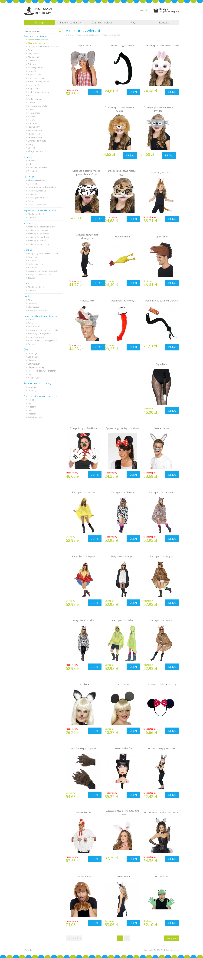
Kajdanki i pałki (34, 74)
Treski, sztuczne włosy (38, 310)
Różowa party (34, 127)
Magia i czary (33, 88)
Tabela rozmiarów (70, 22)
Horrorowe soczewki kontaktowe (43, 187)
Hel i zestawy (33, 326)
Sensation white (35, 137)
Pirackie (31, 116)
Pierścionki (33, 171)
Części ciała (33, 60)
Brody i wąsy (33, 257)
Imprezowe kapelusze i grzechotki (43, 330)
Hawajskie (32, 71)
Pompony (32, 123)
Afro (30, 300)
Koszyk (169, 10)
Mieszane (32, 406)
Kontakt (164, 22)
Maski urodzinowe (36, 337)
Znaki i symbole (35, 417)
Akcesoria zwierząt (37, 43)
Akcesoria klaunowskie (38, 39)
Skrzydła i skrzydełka (37, 140)
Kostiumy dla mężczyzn (38, 244)
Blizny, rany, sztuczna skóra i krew (43, 253)
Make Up (32, 260)
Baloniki (31, 319)
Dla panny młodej (36, 367)
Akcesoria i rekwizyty (37, 180)
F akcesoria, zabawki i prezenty (42, 370)
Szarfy (30, 144)
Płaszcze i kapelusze (37, 204)
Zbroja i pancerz (35, 151)
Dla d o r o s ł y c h (36, 214)
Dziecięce (32, 64)
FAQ (132, 22)
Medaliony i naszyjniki (37, 167)
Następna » (172, 938)
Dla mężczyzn (34, 307)
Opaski (31, 109)
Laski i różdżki (34, 85)
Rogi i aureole (34, 134)
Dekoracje (32, 183)
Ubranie (31, 147)
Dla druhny (33, 357)
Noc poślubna (34, 377)
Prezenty (32, 413)
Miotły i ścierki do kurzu (38, 92)
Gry (29, 374)
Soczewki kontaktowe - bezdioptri (43, 271)
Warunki (144, 10)
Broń (30, 50)
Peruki (30, 201)
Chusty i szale (34, 57)
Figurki (31, 399)
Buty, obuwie (33, 53)
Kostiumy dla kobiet (37, 240)
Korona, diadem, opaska (39, 81)
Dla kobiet (32, 303)
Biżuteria (32, 387)
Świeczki (31, 344)
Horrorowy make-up (37, 190)
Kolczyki (31, 164)
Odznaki (31, 102)
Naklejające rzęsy (35, 264)
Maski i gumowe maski (38, 197)
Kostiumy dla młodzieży (38, 237)
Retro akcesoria (35, 130)
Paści (30, 410)
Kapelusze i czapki (36, 78)
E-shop (39, 22)
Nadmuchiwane (35, 99)
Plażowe (31, 120)
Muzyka (31, 95)
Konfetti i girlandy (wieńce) (39, 333)
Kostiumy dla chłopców (38, 233)
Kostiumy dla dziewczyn (38, 230)
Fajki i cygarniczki (35, 67)
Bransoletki (33, 160)
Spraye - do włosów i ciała (39, 274)
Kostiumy (32, 194)
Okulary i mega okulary (38, 106)
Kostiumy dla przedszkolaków (41, 226)
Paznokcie (32, 267)
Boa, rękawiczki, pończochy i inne (43, 46)
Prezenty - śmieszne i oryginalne (42, 340)
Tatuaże (31, 278)
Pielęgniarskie (34, 113)
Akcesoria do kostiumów (87, 34)
